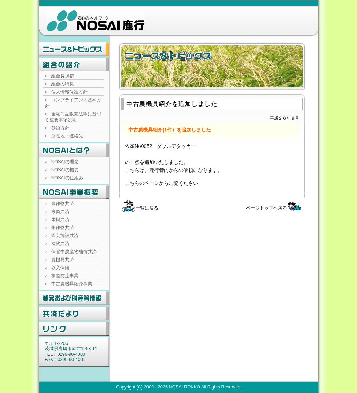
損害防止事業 (64, 275)
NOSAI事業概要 (74, 192)
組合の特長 (62, 83)
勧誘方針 (60, 127)
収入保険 (60, 267)
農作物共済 (62, 203)
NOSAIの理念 (65, 161)
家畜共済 (60, 211)
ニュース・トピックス (74, 49)
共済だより (74, 313)
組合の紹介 (74, 64)
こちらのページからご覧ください (161, 183)
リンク (74, 329)
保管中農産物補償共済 (74, 251)
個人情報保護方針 (69, 92)
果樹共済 (60, 219)
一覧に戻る (147, 208)
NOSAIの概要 (65, 169)
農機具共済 (62, 259)
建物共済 (60, 243)
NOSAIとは (74, 150)
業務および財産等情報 (74, 298)
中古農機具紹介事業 (71, 283)
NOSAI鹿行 (95, 21)
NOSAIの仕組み (67, 177)
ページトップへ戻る (266, 208)
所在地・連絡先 (67, 135)
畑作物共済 (62, 227)
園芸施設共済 (64, 235)
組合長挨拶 (62, 75)
